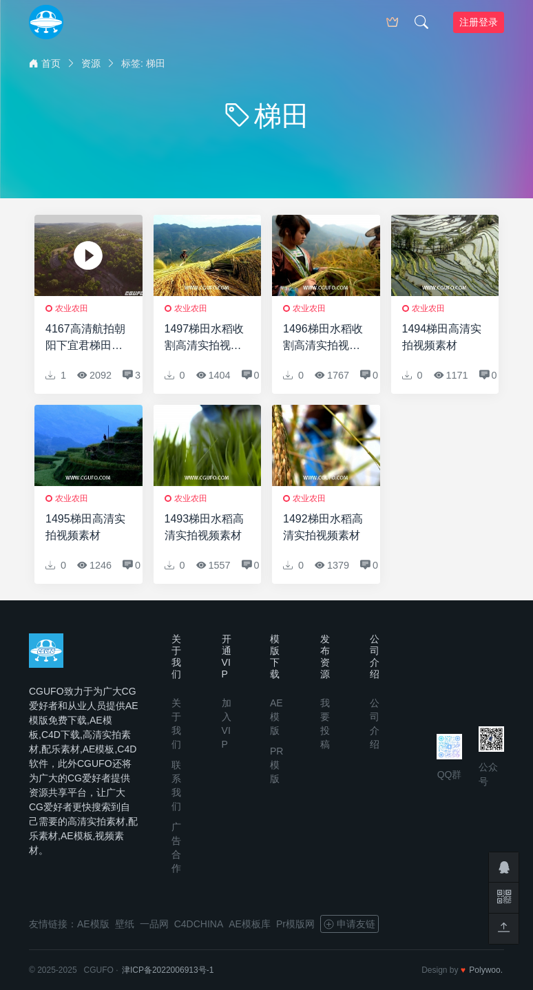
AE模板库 (250, 923)
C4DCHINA (199, 923)
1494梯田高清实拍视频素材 (442, 337)
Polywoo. (486, 970)
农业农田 (71, 308)
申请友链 (349, 923)
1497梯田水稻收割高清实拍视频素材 (204, 338)
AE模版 (276, 716)
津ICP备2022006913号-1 (167, 970)
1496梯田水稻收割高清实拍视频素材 (323, 338)
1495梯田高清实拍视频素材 (85, 527)
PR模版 (276, 765)
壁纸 (124, 923)
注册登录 (478, 22)
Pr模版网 (295, 923)
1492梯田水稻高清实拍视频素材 (323, 527)
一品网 (154, 923)
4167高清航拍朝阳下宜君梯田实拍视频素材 (85, 338)
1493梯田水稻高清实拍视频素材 (204, 527)
